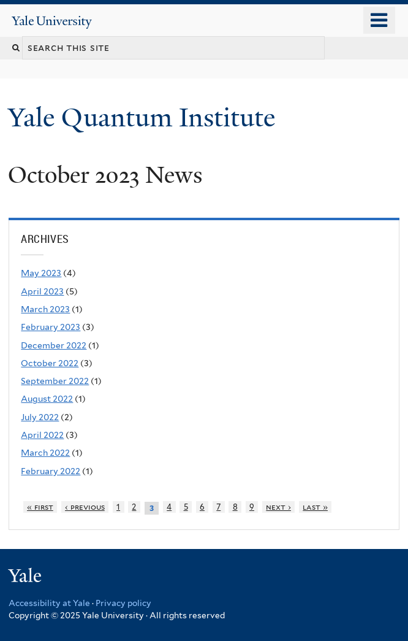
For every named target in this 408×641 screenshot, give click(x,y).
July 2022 (40, 417)
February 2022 (50, 471)
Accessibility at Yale (49, 603)
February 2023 (50, 327)
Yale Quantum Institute (145, 117)
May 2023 (41, 273)
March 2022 (45, 453)
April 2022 (42, 435)
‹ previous (85, 507)
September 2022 (55, 381)
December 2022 (53, 345)
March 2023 (45, 309)
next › (278, 507)
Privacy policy (123, 603)
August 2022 (47, 399)
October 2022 (49, 363)
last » (315, 507)
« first (40, 507)
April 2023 (42, 291)
